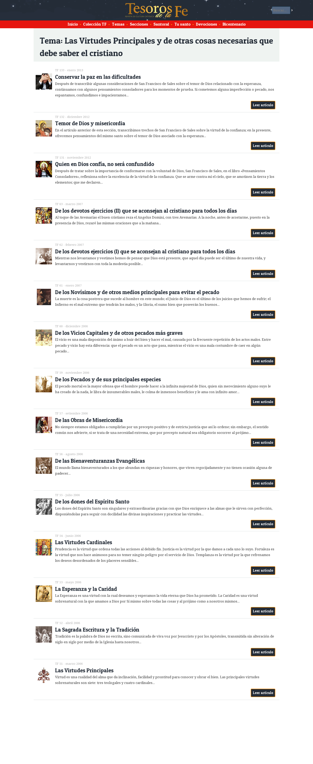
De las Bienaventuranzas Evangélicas (100, 460)
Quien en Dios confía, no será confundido (104, 164)
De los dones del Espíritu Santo (92, 501)
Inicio (73, 24)
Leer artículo (263, 105)
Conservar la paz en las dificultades (98, 76)
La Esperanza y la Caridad (86, 589)
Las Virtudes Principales (84, 670)
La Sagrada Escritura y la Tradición (97, 629)
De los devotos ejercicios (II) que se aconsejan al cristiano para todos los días (146, 210)
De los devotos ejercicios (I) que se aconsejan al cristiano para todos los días (145, 251)
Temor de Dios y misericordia (90, 123)
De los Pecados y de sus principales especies (108, 379)
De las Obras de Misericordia (89, 420)
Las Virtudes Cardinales (83, 542)
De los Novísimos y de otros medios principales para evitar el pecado (137, 292)
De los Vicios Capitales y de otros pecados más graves (119, 333)
